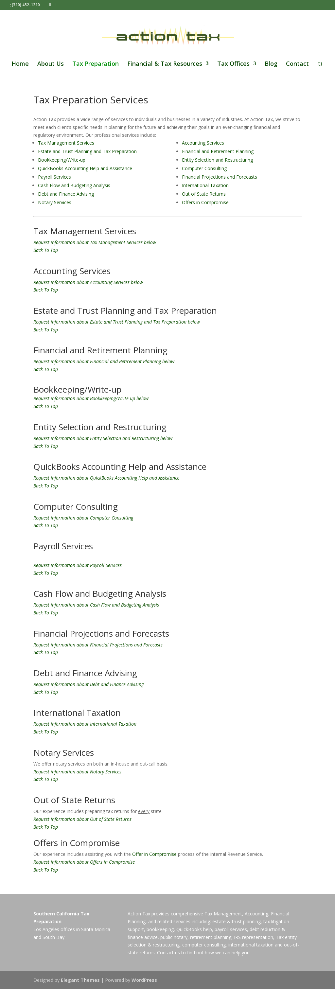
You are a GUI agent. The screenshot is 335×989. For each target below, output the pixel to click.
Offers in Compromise (205, 202)
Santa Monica (95, 929)
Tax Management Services (66, 143)
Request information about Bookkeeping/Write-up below (91, 398)
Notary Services (54, 202)
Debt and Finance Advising (66, 194)
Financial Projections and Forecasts (219, 177)
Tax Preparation (95, 64)
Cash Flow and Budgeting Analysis (74, 185)
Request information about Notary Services (77, 771)
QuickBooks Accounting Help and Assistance (85, 168)
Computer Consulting (204, 168)
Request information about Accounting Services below (88, 282)
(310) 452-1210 (26, 5)
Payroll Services (54, 177)
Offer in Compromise (154, 854)
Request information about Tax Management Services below (94, 242)
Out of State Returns (204, 194)
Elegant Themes (80, 980)
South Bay (53, 937)
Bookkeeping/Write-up (61, 160)
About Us (50, 64)
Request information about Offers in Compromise (84, 862)
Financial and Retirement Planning (218, 151)
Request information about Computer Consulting (83, 518)
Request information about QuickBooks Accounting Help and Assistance (106, 478)
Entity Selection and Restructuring (217, 160)
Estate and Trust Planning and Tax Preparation (87, 151)
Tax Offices (233, 64)
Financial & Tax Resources (164, 64)
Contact (297, 64)
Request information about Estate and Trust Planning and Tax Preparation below (116, 322)
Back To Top (45, 250)
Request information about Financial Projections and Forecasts (98, 645)
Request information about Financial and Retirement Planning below (103, 361)
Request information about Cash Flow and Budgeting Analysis (96, 605)
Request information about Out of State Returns (82, 819)
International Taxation (205, 185)
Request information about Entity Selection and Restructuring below (102, 438)
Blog (271, 64)
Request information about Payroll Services (77, 565)
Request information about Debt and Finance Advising (88, 684)
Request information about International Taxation (84, 724)
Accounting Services (203, 143)
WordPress (144, 980)
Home (20, 64)
